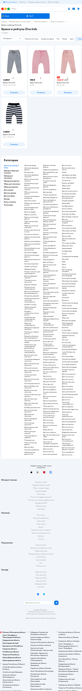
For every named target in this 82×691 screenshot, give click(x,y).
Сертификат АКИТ (41, 503)
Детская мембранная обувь (68, 239)
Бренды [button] (7, 199)
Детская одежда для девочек (49, 186)
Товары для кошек (41, 572)
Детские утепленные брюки (50, 426)
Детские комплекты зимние (49, 397)
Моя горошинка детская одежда (32, 341)
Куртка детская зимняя (50, 403)
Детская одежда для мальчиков (30, 419)
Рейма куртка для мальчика (29, 432)
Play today (65, 259)
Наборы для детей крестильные (30, 308)
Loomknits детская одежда (68, 294)
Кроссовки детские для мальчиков (51, 293)
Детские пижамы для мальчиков (31, 404)
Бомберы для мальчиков (32, 407)
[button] (30, 16)
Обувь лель (65, 318)
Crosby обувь (66, 330)
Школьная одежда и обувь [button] (11, 166)
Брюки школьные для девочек (31, 218)
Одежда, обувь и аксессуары (20, 22)
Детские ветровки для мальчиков (31, 364)
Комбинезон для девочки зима (29, 453)
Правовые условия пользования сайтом (41, 612)
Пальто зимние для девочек (30, 443)
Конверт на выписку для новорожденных (32, 272)
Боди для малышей (30, 285)
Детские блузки (48, 262)
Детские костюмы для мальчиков (31, 380)
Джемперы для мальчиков (29, 415)
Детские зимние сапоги (70, 191)
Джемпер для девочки (50, 197)
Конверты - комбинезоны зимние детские (31, 313)
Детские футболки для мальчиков (31, 371)
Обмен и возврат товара (41, 488)
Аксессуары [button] (8, 205)
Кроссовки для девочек (51, 301)
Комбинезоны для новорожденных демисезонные (30, 346)
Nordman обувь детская (51, 446)
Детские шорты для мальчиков (30, 411)
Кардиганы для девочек (50, 170)
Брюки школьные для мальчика (31, 180)
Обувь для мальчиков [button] (12, 184)
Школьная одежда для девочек (31, 169)
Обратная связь (41, 506)
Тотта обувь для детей (69, 364)
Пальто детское (48, 406)
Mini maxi (65, 340)
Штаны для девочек (49, 246)
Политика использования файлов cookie (41, 500)
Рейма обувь (66, 203)
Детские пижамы (67, 386)
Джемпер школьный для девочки (32, 245)
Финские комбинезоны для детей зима (51, 368)
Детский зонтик (67, 455)
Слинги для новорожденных (48, 324)
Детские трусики (67, 397)
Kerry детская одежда (69, 284)
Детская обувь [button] (9, 196)
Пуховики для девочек (50, 204)
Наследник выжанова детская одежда (69, 275)
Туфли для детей (48, 316)
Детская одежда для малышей (30, 277)
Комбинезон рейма (49, 339)
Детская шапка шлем (68, 419)
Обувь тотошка (67, 306)
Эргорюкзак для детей (31, 296)
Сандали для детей (68, 201)
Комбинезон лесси (49, 357)
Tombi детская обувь (68, 214)
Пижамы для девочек (50, 195)
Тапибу (64, 172)
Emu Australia (66, 342)
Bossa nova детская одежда (68, 314)
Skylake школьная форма (32, 241)
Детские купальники (68, 374)
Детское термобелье (50, 401)
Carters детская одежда (69, 311)
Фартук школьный (30, 215)
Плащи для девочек (49, 379)
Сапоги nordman (48, 439)
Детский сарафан (30, 212)
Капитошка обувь (67, 356)
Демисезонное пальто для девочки (50, 177)
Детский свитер (48, 423)
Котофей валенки (67, 206)
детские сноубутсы (49, 432)
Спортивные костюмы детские (50, 349)
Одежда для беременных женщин (51, 319)
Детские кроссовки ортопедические (68, 197)
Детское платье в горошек (48, 280)
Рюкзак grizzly (29, 172)
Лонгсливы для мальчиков (29, 424)
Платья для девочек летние (49, 249)
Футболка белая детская (51, 409)
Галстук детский (67, 430)
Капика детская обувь (69, 278)
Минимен (65, 327)
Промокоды (41, 494)
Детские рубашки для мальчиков (31, 387)
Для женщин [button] (8, 190)
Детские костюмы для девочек (50, 256)
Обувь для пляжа (67, 246)
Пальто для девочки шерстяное (49, 276)
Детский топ (66, 400)
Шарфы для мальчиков (69, 432)
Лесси (64, 267)
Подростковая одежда (50, 360)
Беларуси (53, 618)
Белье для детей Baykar (69, 349)
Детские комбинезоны (50, 327)
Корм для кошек (41, 575)
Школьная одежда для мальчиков (31, 176)
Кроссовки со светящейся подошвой (50, 442)
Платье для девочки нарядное (30, 436)
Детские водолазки (49, 387)
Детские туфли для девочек (49, 297)
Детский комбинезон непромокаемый (50, 353)
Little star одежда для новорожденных (69, 346)
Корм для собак (41, 581)
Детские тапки (67, 165)
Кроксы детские (48, 452)
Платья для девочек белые (49, 242)
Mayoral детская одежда (69, 281)
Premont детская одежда (70, 333)
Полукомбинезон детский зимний (49, 416)
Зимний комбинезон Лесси (50, 372)
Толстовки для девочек (31, 450)
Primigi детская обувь (69, 194)
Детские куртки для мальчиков (30, 356)
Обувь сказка (66, 186)
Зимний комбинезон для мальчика (32, 395)
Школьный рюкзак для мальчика (31, 188)
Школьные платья (30, 201)
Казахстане (44, 618)
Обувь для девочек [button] (11, 187)
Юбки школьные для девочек (31, 193)
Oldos (64, 262)
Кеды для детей (67, 248)
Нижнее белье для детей (70, 394)
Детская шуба (47, 192)
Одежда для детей (30, 269)
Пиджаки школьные (30, 266)
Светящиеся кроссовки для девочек (50, 304)
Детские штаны (48, 420)
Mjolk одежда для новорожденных (67, 324)
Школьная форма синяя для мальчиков (32, 249)
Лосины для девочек (50, 189)
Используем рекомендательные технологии (41, 614)
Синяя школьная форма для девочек (31, 197)
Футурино (65, 300)
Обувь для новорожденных (29, 324)
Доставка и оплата (41, 482)
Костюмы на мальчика (31, 234)
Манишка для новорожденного (67, 444)
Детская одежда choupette (67, 270)
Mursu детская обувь (68, 243)
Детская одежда (41, 22)
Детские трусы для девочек (68, 383)
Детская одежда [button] (10, 193)
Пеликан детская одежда (70, 303)
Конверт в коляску (30, 304)
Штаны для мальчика (31, 368)
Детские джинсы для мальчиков (31, 428)
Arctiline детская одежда (70, 362)
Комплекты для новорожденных (29, 351)
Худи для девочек (48, 259)
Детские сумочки (67, 427)
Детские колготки (68, 377)
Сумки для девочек (68, 452)
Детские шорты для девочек (49, 225)
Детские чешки (48, 449)
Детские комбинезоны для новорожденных (31, 292)
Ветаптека (41, 587)
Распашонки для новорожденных (29, 288)
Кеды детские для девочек (48, 313)
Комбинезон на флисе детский (31, 333)
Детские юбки (29, 447)
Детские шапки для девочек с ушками (68, 448)
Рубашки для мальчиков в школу (32, 204)
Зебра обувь (66, 188)
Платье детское (29, 440)
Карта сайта (41, 509)
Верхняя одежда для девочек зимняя (49, 220)
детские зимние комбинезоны (48, 335)
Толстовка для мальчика (32, 383)
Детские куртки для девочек (49, 265)
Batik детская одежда (68, 320)
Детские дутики (67, 225)
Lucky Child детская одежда (68, 353)
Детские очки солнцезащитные (67, 440)
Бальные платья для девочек (49, 166)
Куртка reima (47, 376)
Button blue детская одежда (68, 287)
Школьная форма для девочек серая (31, 208)
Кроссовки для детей (50, 454)
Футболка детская (49, 362)
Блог (41, 563)
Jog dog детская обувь (69, 175)
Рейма (64, 264)
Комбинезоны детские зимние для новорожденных (31, 300)
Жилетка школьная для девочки (31, 256)
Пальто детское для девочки (49, 216)
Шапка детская (67, 412)
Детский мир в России (33, 618)
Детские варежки (67, 407)
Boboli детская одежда (69, 367)
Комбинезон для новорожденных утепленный (29, 319)
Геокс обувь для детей (69, 178)
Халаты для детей (67, 389)
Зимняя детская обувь (69, 228)
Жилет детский (48, 384)
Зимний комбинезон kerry (50, 393)
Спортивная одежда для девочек (51, 212)
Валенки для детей (68, 183)
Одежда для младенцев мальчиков (31, 328)
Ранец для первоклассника (67, 415)
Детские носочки (67, 379)
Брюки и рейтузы (57, 22)
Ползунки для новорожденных (48, 345)
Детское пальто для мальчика (30, 399)
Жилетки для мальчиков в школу (32, 231)
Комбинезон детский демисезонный (50, 331)
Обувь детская (48, 430)
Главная (4, 22)
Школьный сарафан (30, 252)
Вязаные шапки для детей (68, 436)
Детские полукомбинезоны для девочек (50, 270)
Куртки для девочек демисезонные (49, 201)
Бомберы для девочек (50, 252)
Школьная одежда (30, 165)
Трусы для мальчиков (69, 392)
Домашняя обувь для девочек (49, 308)
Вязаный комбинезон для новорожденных (31, 337)
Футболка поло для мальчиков (30, 391)
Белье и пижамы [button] (10, 202)
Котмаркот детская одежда (68, 370)
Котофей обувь (67, 251)
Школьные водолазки (31, 264)
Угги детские (66, 180)
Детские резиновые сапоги (68, 169)
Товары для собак (41, 578)
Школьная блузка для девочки (31, 184)
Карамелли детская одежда (68, 336)
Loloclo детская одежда (69, 308)
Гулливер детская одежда (70, 256)
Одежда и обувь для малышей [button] (11, 172)
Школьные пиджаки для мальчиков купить (51, 412)
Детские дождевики (49, 389)
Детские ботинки (67, 233)
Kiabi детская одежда (68, 359)
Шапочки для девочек (69, 422)
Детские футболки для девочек (50, 173)
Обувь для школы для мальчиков (31, 226)
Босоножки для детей (69, 211)
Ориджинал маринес (69, 291)
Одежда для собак (41, 584)
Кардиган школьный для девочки (32, 238)
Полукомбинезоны (49, 365)
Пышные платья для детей (49, 181)
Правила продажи (41, 491)
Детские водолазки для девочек (50, 288)
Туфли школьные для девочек (31, 222)
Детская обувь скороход (70, 217)
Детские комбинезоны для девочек (50, 208)
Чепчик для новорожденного (67, 403)
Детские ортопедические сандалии (67, 221)
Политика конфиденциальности (41, 497)
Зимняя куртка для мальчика (30, 375)
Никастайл (65, 297)
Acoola (64, 254)
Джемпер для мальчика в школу (32, 260)
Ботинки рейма (67, 209)
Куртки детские (48, 341)
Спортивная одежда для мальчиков (32, 360)
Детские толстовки (49, 381)
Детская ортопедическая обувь (51, 436)
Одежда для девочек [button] (11, 181)
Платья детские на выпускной (30, 281)
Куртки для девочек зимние (49, 229)
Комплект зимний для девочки (50, 233)
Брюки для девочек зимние (49, 284)
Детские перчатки (68, 424)
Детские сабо (66, 236)
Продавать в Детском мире (41, 485)
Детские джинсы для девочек (50, 238)
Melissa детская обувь (69, 231)
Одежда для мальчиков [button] (8, 177)
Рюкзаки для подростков (70, 409)
